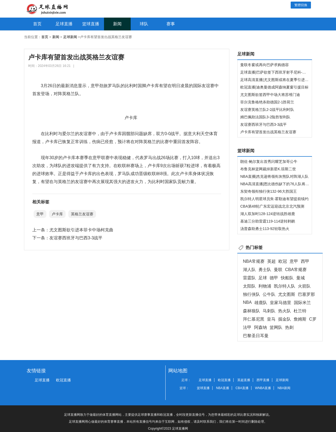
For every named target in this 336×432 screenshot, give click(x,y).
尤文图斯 (286, 294)
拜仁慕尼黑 (253, 319)
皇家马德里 (280, 302)
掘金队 (284, 319)
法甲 (247, 327)
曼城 (300, 278)
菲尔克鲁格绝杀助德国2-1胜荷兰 (267, 102)
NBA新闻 (284, 388)
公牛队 (269, 294)
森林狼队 (251, 311)
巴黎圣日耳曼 (256, 335)
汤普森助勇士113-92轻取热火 (264, 229)
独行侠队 (251, 294)
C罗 (313, 319)
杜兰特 (300, 311)
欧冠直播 (63, 380)
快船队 (287, 278)
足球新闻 (70, 37)
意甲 (40, 214)
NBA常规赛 (254, 261)
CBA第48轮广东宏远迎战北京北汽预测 (272, 206)
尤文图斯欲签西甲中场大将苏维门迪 (270, 94)
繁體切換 (300, 5)
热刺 (289, 327)
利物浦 (264, 286)
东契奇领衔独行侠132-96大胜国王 (268, 191)
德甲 (274, 278)
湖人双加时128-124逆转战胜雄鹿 (267, 214)
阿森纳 (260, 327)
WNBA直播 (263, 388)
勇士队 (264, 269)
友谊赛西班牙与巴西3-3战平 (75, 238)
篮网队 (276, 327)
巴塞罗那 (306, 294)
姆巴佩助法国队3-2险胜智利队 (265, 117)
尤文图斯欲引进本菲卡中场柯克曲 (81, 230)
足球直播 (64, 24)
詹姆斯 (300, 319)
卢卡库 (57, 214)
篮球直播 (90, 24)
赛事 (170, 24)
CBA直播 (242, 388)
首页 (37, 24)
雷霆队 (249, 278)
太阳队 (249, 286)
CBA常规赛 (296, 269)
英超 (271, 261)
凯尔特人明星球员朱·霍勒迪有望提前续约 (274, 199)
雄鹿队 (260, 302)
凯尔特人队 (284, 286)
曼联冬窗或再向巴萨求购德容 (264, 65)
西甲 (305, 261)
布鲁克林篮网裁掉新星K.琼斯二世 (268, 169)
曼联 (278, 269)
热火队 (284, 311)
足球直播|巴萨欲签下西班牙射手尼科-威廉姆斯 (278, 72)
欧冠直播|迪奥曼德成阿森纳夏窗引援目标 (274, 87)
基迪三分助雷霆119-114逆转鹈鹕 (267, 221)
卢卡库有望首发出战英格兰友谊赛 (268, 132)
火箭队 (304, 286)
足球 (262, 278)
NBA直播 (222, 388)
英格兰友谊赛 (82, 214)
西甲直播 (263, 380)
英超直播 (243, 380)
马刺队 (269, 311)
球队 (144, 24)
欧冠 (282, 261)
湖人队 (249, 269)
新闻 (117, 24)
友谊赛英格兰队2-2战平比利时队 (267, 109)
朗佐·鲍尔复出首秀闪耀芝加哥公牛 (268, 161)
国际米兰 (302, 302)
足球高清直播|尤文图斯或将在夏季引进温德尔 (278, 80)
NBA (247, 302)
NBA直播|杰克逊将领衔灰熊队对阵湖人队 (274, 176)
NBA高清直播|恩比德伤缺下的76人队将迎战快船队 (282, 184)
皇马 (271, 319)
